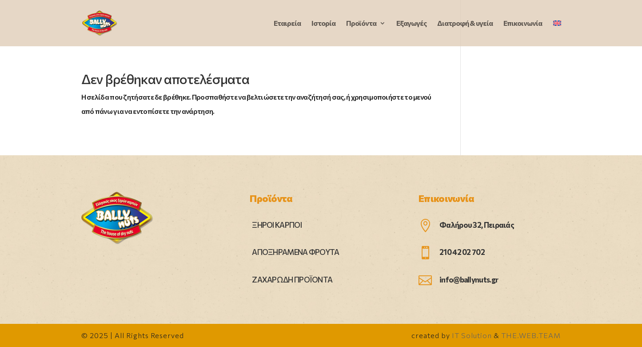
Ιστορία (323, 23)
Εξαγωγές (411, 23)
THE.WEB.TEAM (531, 335)
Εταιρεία (287, 23)
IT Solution (472, 335)
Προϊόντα (361, 23)
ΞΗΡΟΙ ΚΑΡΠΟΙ (277, 225)
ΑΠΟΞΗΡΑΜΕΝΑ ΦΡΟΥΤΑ (295, 252)
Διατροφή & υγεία (465, 23)
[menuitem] (557, 33)
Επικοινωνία (522, 23)
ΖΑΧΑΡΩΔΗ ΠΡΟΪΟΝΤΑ (292, 279)
